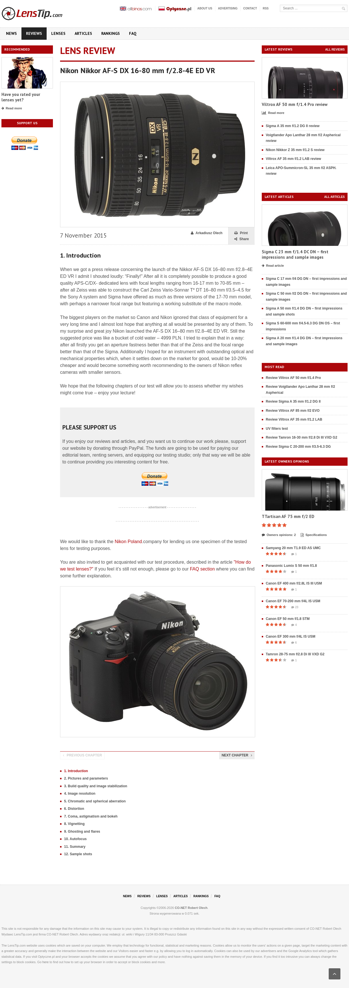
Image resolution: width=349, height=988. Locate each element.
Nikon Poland (128, 541)
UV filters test (277, 429)
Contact (250, 8)
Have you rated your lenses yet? (20, 97)
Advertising (227, 8)
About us (204, 8)
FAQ (132, 33)
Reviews (34, 33)
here (45, 962)
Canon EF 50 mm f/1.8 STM (288, 619)
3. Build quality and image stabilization (95, 786)
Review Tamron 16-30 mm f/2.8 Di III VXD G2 (301, 437)
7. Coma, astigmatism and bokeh (91, 816)
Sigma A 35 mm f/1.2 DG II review (293, 126)
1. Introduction (76, 771)
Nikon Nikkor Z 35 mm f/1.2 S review (295, 150)
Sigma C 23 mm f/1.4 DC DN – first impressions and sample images (295, 254)
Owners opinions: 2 (279, 535)
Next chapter (237, 755)
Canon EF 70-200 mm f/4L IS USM (293, 601)
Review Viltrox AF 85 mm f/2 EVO (293, 411)
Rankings (110, 33)
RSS (266, 8)
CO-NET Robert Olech (191, 907)
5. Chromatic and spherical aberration (95, 801)
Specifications (314, 535)
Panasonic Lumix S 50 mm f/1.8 (291, 566)
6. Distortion (74, 809)
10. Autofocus (75, 839)
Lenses (58, 33)
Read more (11, 108)
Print (241, 233)
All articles (334, 196)
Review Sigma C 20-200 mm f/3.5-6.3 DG (298, 447)
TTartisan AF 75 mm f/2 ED (288, 516)
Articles (83, 33)
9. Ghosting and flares (82, 832)
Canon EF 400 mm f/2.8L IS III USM (294, 583)
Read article (273, 266)
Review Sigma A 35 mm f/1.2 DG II (293, 401)
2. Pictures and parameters (86, 778)
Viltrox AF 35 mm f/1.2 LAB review (293, 159)
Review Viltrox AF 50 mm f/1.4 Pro (293, 378)
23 (294, 607)
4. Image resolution (79, 794)
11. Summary (75, 847)
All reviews (335, 49)
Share (241, 239)
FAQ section (202, 569)
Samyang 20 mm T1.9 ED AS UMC (293, 548)
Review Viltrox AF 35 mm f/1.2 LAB (294, 419)
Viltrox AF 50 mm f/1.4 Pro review (295, 104)
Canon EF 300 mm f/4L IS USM (290, 636)
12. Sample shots (78, 854)
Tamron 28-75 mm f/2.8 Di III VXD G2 (295, 654)
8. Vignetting (74, 824)
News (11, 33)
